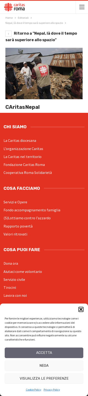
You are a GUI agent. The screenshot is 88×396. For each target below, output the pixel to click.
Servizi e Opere (15, 202)
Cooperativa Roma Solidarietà (28, 172)
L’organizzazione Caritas (23, 148)
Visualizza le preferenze (44, 378)
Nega (44, 365)
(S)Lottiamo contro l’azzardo (27, 218)
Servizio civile (14, 279)
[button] (81, 309)
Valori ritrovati (15, 234)
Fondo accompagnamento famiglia (32, 210)
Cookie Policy (33, 389)
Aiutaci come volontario (23, 271)
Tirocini (10, 287)
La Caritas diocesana (20, 140)
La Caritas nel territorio (23, 156)
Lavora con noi (15, 295)
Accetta (44, 353)
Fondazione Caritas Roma (24, 164)
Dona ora (11, 263)
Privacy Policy (52, 389)
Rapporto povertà (18, 226)
